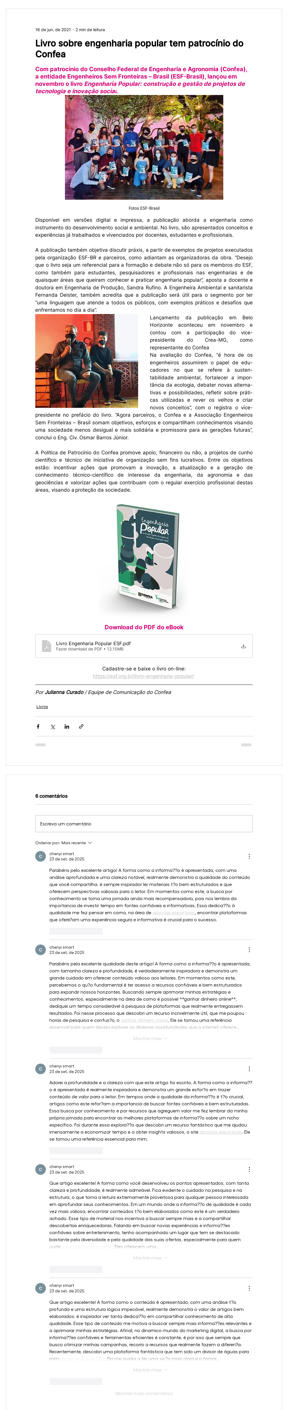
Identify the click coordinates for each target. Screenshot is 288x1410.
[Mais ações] (249, 856)
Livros (42, 706)
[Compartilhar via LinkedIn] (67, 726)
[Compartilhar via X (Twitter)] (52, 726)
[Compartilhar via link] (81, 726)
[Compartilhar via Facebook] (38, 726)
